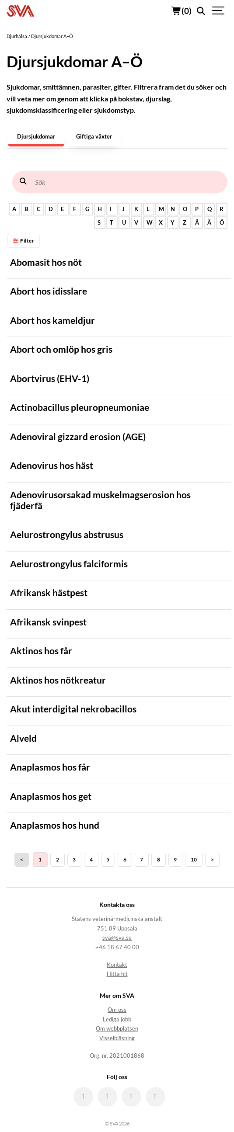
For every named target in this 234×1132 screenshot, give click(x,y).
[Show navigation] (218, 11)
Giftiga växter (94, 136)
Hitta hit (117, 974)
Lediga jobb (117, 1019)
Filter (24, 240)
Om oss (117, 1010)
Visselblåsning (117, 1038)
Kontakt (117, 965)
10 (194, 859)
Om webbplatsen (117, 1028)
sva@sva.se (117, 937)
